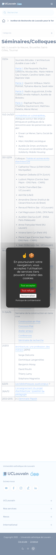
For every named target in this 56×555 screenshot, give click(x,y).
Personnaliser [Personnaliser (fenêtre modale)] (28, 296)
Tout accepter (28, 285)
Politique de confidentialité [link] (28, 300)
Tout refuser (28, 290)
